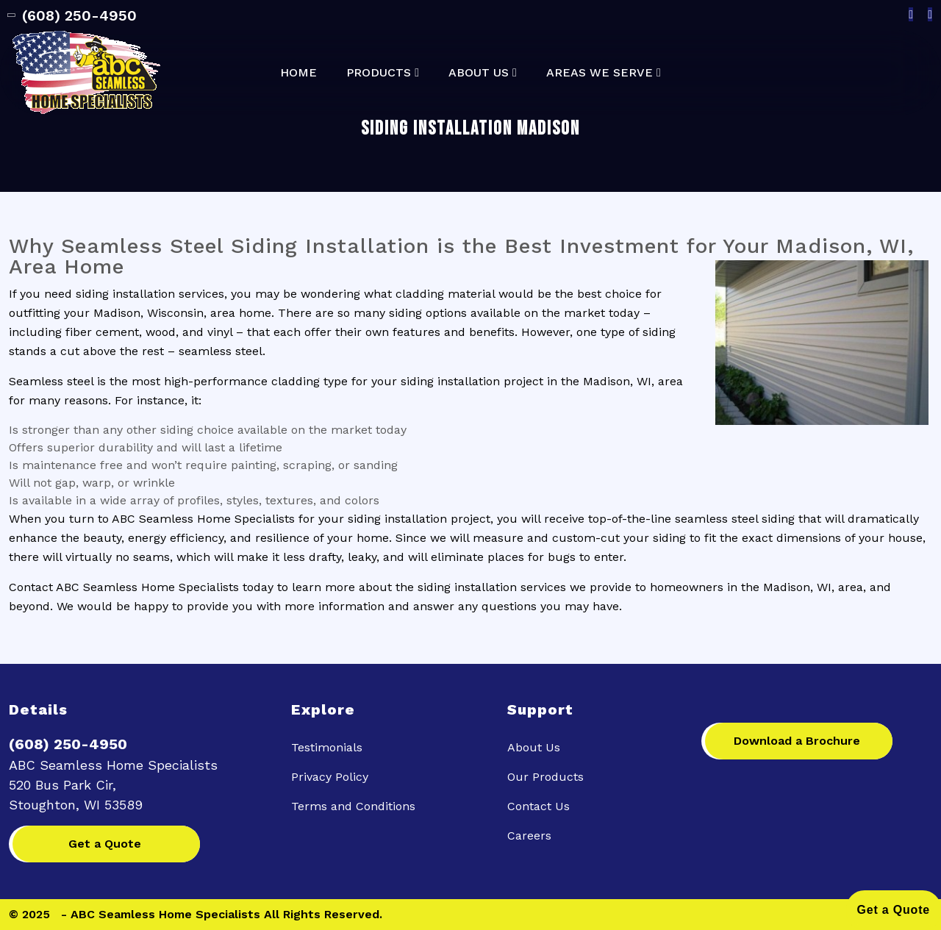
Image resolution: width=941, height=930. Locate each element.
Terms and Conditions (353, 806)
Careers (529, 836)
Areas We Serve (599, 72)
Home (298, 72)
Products (378, 72)
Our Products (545, 777)
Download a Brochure (797, 741)
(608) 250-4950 (73, 15)
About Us (478, 72)
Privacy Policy (329, 777)
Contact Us (538, 806)
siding (364, 519)
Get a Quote (104, 844)
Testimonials (326, 747)
